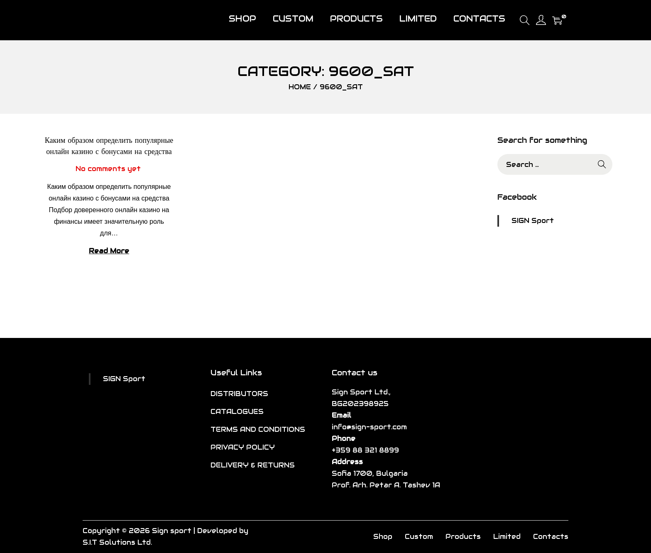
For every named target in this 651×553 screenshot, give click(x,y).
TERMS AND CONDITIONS (257, 429)
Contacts (550, 536)
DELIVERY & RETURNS (252, 465)
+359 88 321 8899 (365, 450)
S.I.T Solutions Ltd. (117, 542)
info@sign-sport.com (369, 427)
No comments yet (108, 168)
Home (300, 87)
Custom (419, 536)
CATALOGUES (237, 411)
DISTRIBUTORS (239, 393)
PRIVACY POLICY (242, 447)
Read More (109, 251)
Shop (382, 536)
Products (463, 536)
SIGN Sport (533, 220)
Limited (507, 536)
